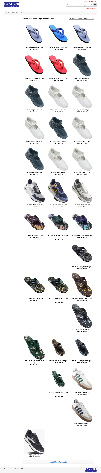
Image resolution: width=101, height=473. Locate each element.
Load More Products (58, 462)
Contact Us (92, 1)
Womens (15, 12)
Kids (22, 12)
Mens (7, 12)
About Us (6, 469)
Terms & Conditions (22, 469)
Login (86, 1)
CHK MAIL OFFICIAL (91, 8)
